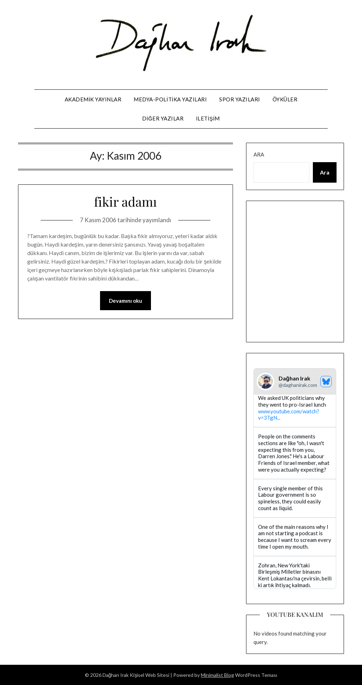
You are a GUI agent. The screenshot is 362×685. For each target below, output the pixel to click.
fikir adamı (125, 201)
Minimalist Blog (217, 675)
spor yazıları (239, 99)
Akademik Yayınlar (93, 99)
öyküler (285, 99)
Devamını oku (125, 300)
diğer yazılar (162, 118)
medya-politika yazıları (170, 99)
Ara (258, 154)
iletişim (208, 118)
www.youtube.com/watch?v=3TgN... (288, 414)
